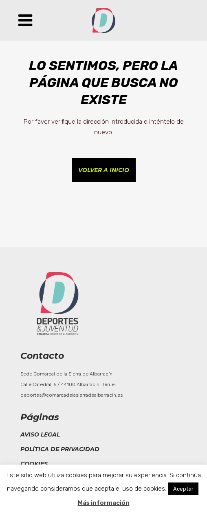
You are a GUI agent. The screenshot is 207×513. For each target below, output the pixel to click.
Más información (104, 502)
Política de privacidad (59, 449)
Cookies (34, 463)
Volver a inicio (103, 170)
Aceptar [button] (183, 489)
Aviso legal (40, 434)
